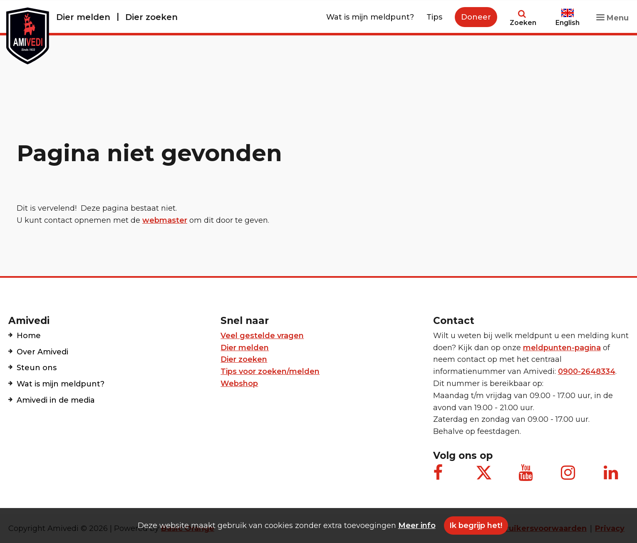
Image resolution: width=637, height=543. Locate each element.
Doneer (476, 17)
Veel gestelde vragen (262, 335)
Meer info (417, 525)
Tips (434, 17)
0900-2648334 (586, 371)
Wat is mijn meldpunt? (370, 17)
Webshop (239, 383)
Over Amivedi (42, 351)
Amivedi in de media (56, 400)
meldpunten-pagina (562, 347)
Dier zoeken (151, 17)
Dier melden (83, 17)
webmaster (164, 220)
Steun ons (37, 367)
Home (29, 335)
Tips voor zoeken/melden (270, 371)
